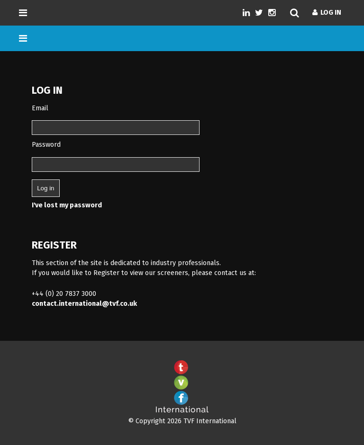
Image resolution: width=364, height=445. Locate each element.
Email (40, 108)
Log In (326, 13)
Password (46, 145)
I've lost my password (67, 205)
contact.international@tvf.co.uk (84, 304)
